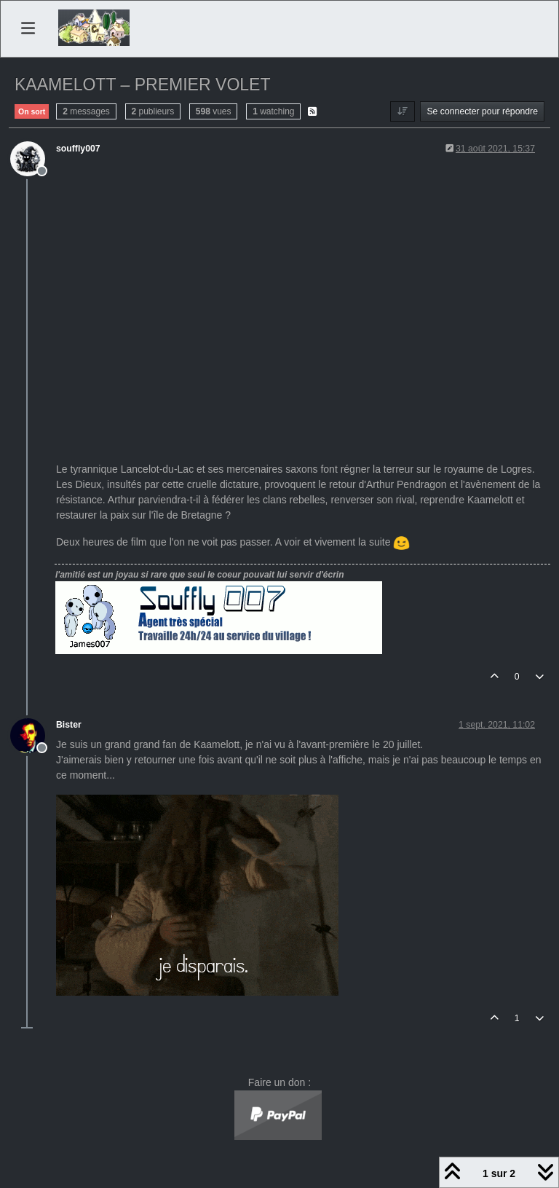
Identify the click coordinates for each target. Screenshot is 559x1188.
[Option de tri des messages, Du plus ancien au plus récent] (402, 111)
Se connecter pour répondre (482, 111)
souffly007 (78, 148)
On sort (31, 111)
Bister (69, 725)
